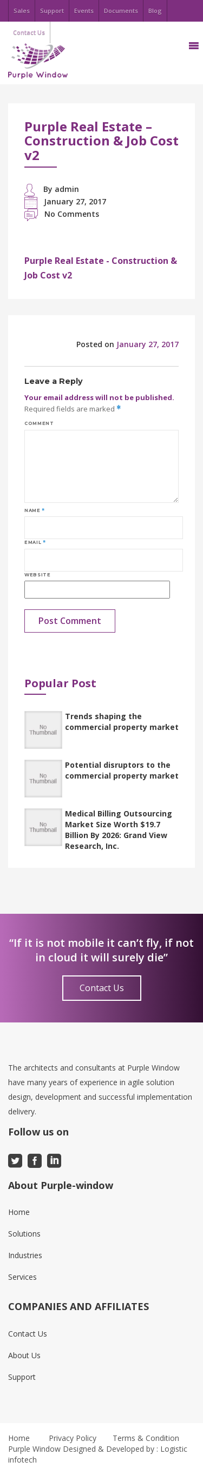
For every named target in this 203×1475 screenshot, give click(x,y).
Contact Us (102, 988)
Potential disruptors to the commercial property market (122, 770)
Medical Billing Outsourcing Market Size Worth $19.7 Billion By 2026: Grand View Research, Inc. (118, 829)
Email (34, 542)
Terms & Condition (146, 1438)
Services (22, 1277)
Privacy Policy (72, 1438)
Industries (25, 1255)
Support (52, 10)
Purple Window (34, 1449)
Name (34, 510)
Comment (39, 423)
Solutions (24, 1233)
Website (37, 574)
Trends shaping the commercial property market (122, 721)
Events (84, 10)
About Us (24, 1355)
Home (19, 1212)
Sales (22, 10)
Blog (155, 10)
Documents (121, 10)
